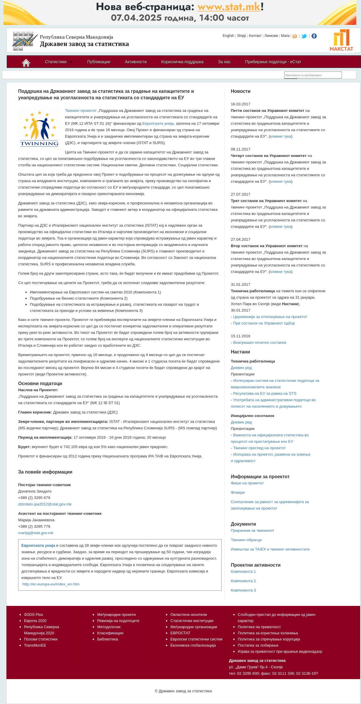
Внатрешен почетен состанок (259, 342)
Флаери (237, 492)
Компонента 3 (243, 590)
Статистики (55, 61)
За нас (224, 61)
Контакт (255, 36)
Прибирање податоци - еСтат (273, 61)
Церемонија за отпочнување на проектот (270, 317)
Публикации (98, 61)
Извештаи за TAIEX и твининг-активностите (270, 549)
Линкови (271, 36)
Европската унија (158, 123)
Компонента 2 (243, 581)
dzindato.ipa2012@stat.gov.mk (44, 504)
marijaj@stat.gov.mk (35, 533)
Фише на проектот (247, 483)
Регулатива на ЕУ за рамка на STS (265, 393)
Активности (136, 61)
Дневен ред (241, 367)
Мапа (285, 36)
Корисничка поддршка (182, 61)
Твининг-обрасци (246, 540)
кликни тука (280, 136)
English (228, 36)
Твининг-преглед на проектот (259, 448)
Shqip (241, 36)
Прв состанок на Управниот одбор (264, 323)
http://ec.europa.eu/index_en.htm (51, 584)
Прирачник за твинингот (252, 530)
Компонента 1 (243, 571)
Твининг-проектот (81, 110)
